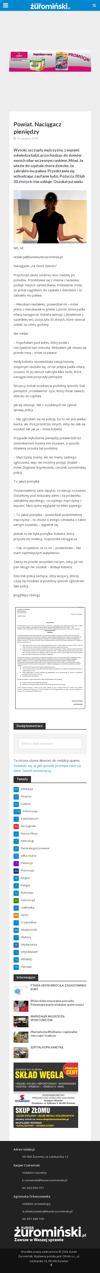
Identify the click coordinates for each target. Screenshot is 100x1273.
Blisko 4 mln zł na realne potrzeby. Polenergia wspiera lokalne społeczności (57, 1002)
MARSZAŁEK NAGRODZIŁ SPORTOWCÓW (48, 1018)
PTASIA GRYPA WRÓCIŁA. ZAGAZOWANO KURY (58, 987)
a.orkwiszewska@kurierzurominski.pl (47, 1211)
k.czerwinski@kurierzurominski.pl (44, 1180)
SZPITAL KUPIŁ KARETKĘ (47, 1047)
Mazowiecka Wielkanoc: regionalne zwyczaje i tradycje (54, 1033)
